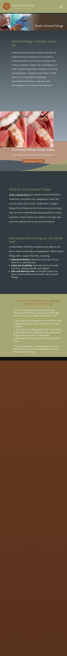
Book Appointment (33, 161)
